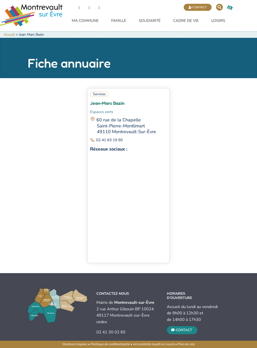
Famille (118, 21)
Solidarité (150, 21)
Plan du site (186, 344)
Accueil (9, 34)
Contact (199, 7)
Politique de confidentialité (110, 344)
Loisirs (218, 21)
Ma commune (85, 21)
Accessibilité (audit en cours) (153, 344)
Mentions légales (74, 344)
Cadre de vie (186, 21)
